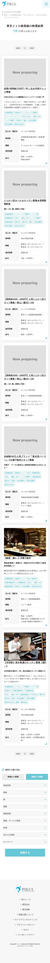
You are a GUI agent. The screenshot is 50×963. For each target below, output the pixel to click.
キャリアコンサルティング (26, 919)
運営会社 (26, 904)
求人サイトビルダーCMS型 (27, 945)
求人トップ (26, 899)
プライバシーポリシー (26, 925)
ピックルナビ (7, 12)
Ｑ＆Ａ (26, 930)
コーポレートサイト (26, 935)
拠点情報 (26, 909)
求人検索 (17, 12)
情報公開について (26, 914)
